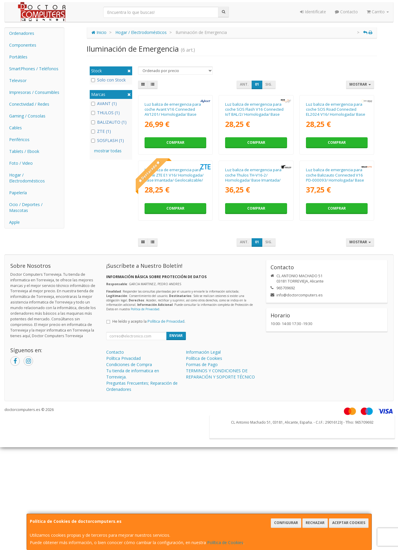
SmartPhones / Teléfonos (33, 68)
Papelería (18, 192)
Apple (14, 222)
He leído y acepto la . (148, 436)
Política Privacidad (123, 473)
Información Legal (203, 467)
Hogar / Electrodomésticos (27, 178)
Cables (15, 127)
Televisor (18, 80)
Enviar (176, 450)
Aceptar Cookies (348, 522)
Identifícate (313, 11)
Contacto (346, 11)
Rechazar (315, 522)
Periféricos (19, 139)
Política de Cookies (225, 542)
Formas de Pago (202, 480)
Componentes (22, 45)
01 (257, 84)
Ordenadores (21, 33)
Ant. (244, 84)
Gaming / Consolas (27, 116)
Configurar (286, 522)
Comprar (175, 200)
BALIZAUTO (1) (109, 122)
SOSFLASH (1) (107, 140)
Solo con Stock (108, 80)
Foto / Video (21, 163)
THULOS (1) (105, 112)
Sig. (268, 84)
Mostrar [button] (360, 84)
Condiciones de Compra (129, 480)
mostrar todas (108, 151)
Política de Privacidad (145, 424)
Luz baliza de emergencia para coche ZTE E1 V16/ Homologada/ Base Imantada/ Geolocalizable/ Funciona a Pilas (174, 293)
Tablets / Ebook (24, 151)
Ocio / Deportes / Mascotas (25, 207)
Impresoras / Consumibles (34, 92)
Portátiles (18, 57)
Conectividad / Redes (29, 104)
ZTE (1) (101, 131)
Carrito (378, 11)
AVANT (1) (104, 103)
